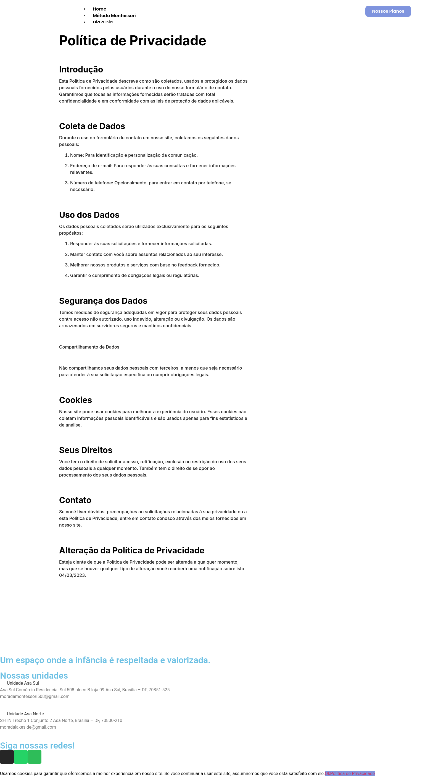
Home (99, 9)
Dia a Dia (103, 22)
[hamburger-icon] (337, 8)
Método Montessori (114, 15)
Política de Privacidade (352, 773)
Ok (327, 773)
